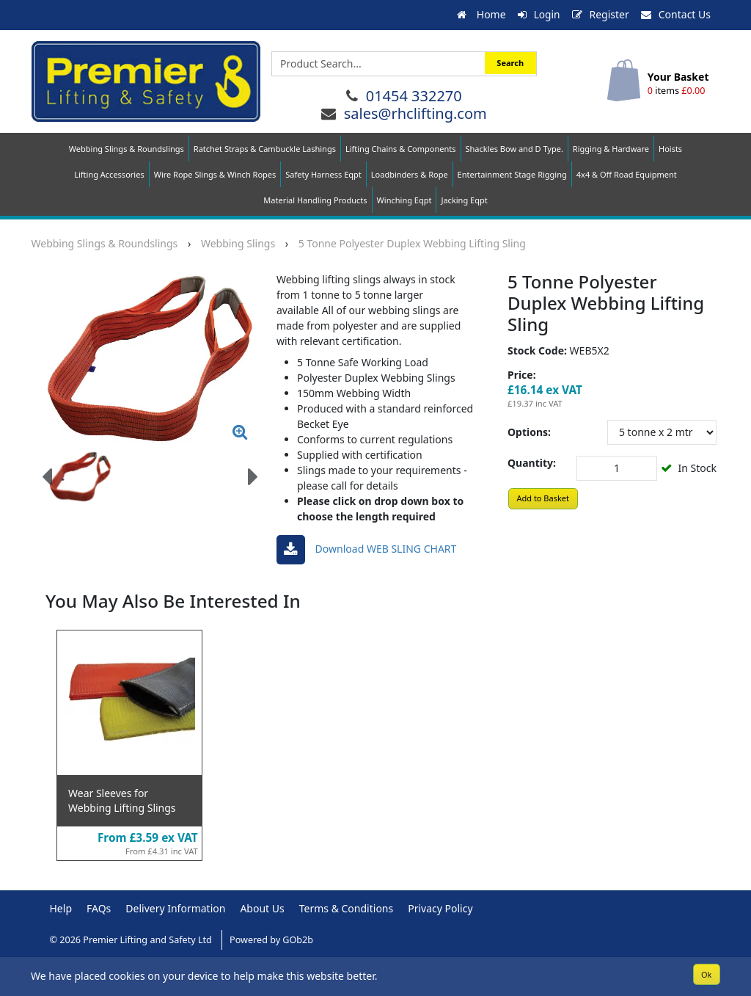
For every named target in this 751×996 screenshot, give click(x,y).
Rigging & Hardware (611, 148)
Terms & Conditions (346, 908)
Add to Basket (542, 497)
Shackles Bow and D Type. (514, 148)
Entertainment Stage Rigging (512, 174)
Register (600, 14)
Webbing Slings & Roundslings (126, 148)
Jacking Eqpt (464, 200)
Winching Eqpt (404, 200)
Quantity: (532, 462)
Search (510, 62)
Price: (522, 374)
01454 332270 (414, 95)
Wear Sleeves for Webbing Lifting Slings (122, 799)
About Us (262, 908)
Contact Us (676, 14)
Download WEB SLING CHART (366, 549)
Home (480, 14)
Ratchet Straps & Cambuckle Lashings (265, 148)
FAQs (99, 908)
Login (538, 14)
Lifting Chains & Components (400, 148)
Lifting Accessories (109, 174)
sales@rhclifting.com (415, 113)
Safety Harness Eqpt (323, 174)
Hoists (670, 148)
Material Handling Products (315, 200)
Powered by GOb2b (271, 939)
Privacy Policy (440, 908)
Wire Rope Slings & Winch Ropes (215, 174)
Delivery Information (175, 908)
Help (61, 908)
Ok (706, 973)
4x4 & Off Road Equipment (626, 174)
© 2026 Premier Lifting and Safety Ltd (132, 939)
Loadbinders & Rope (409, 174)
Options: (529, 431)
